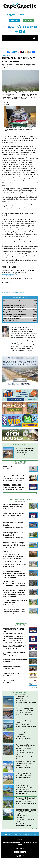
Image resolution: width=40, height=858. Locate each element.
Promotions (16, 618)
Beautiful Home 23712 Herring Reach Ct (13, 524)
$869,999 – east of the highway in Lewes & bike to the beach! (13, 553)
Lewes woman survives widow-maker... (14, 305)
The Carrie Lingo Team (24, 777)
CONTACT (20, 839)
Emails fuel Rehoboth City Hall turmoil (14, 320)
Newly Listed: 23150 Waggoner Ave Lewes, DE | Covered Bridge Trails (14, 591)
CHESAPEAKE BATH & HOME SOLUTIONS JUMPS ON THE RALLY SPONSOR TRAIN (14, 638)
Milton (17, 452)
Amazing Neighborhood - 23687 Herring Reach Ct (13, 534)
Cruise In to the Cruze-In (11, 673)
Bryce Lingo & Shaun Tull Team (27, 726)
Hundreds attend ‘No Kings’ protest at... (15, 307)
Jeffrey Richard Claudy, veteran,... (13, 316)
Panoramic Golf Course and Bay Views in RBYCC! (26, 799)
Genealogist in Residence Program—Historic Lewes (15, 660)
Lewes (17, 736)
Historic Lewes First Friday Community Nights (12, 667)
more (34, 687)
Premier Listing (20, 444)
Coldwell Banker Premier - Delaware (15, 585)
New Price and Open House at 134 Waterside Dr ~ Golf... (25, 762)
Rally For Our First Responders (14, 480)
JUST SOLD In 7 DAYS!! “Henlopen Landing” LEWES (15, 601)
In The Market (19, 624)
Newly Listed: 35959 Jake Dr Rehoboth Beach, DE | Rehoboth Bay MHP (15, 572)
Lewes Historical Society (12, 656)
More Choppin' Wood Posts (12, 292)
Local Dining (20, 462)
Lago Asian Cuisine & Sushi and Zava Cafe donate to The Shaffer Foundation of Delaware (13, 477)
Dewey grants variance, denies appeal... (15, 309)
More (34, 493)
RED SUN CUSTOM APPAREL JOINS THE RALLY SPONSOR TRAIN (13, 630)
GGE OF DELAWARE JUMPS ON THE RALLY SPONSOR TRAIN (14, 646)
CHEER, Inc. (8, 468)
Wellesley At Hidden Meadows (26, 774)
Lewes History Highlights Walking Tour (14, 653)
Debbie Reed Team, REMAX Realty (25, 757)
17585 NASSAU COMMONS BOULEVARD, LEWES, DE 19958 (20, 843)
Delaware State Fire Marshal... (12, 318)
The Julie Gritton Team (24, 738)
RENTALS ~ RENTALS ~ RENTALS (24, 697)
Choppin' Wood (7, 55)
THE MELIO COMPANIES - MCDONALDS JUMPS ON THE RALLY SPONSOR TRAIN (13, 486)
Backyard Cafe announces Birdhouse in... (15, 312)
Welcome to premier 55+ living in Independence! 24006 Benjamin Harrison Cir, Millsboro (13, 544)
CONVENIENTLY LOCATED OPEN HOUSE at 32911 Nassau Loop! (26, 812)
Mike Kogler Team (10, 508)
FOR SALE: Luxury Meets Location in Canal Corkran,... (25, 709)
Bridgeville (19, 765)
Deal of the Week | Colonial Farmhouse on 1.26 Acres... (24, 786)
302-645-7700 (20, 848)
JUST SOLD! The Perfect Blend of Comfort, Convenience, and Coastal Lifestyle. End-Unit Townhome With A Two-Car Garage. (14, 563)
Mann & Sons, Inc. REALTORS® (27, 702)
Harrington (18, 789)
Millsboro (18, 724)
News (25, 618)
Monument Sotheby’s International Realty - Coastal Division (14, 576)
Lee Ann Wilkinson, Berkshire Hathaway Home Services (25, 824)
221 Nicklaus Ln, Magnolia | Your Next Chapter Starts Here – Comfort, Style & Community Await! (15, 611)
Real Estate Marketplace (20, 500)
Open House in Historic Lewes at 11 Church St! (26, 734)
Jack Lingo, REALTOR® (25, 454)
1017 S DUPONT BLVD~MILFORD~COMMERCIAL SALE (15, 582)
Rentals (33, 618)
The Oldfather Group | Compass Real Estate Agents (26, 792)
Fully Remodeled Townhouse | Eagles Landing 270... (25, 746)
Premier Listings (20, 693)
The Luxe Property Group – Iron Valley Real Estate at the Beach (13, 528)
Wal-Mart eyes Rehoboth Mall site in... (14, 303)
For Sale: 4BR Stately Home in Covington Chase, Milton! (26, 449)
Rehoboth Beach (20, 700)
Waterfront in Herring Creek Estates (25, 721)
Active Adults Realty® (11, 547)
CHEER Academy (9, 680)
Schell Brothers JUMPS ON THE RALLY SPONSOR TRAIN (13, 515)
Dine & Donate (7, 467)
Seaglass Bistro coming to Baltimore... (14, 314)
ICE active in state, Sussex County (13, 300)
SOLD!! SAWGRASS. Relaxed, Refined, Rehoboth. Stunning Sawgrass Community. (13, 505)
